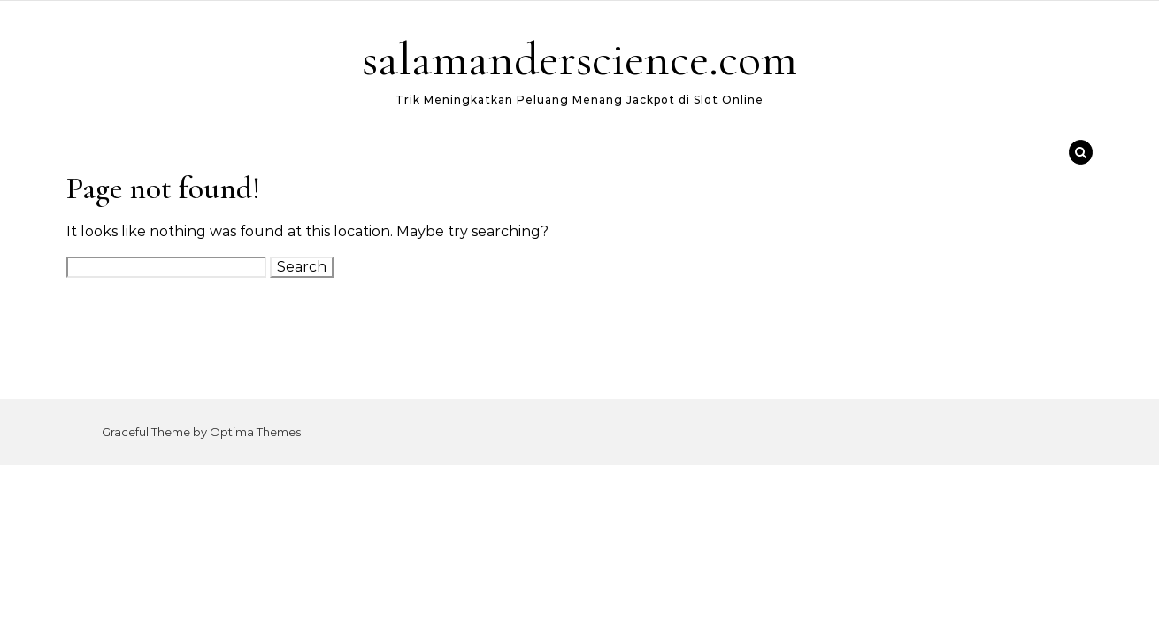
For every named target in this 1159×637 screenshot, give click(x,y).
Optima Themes (255, 432)
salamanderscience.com (579, 59)
